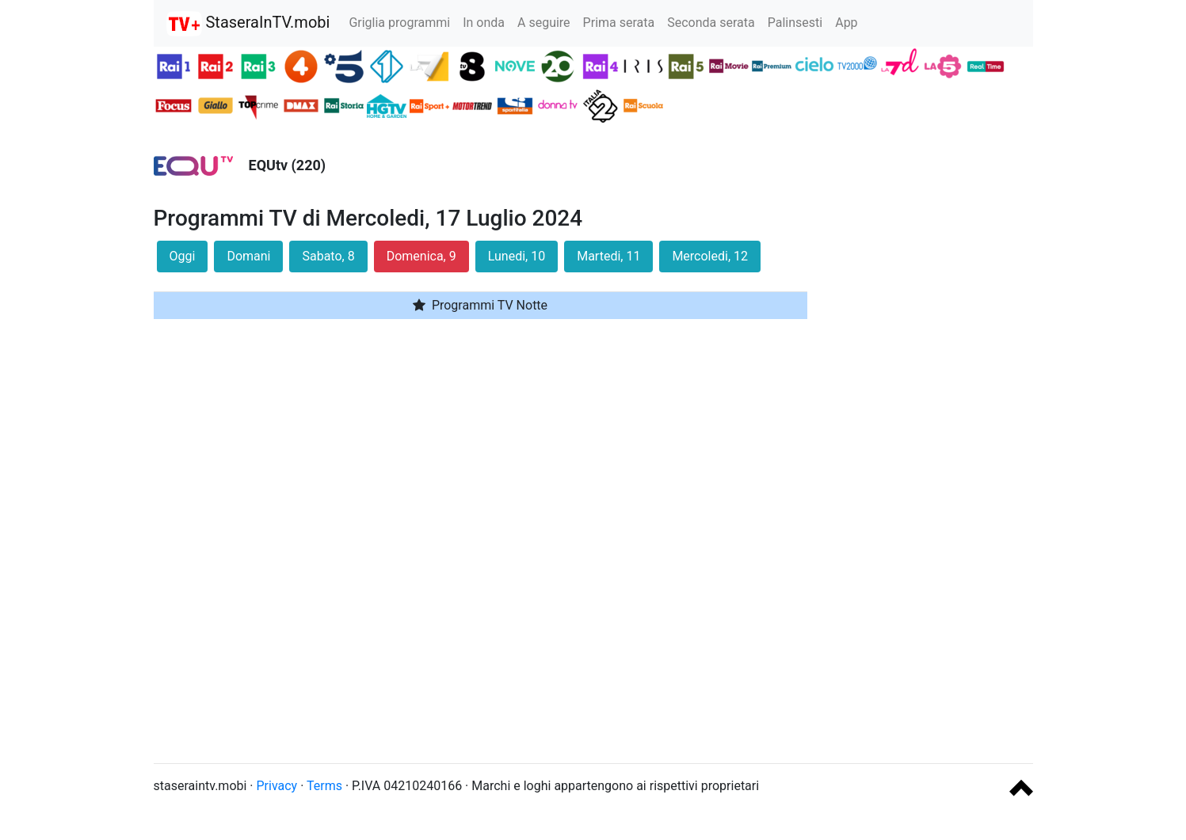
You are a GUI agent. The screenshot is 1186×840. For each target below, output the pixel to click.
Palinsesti (795, 22)
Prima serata (619, 22)
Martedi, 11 (608, 256)
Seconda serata (711, 22)
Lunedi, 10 (516, 256)
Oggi (183, 256)
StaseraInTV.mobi (248, 23)
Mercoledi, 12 (710, 256)
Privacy (277, 785)
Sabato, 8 (328, 256)
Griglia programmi (399, 22)
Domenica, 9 (421, 256)
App (846, 22)
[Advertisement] (932, 513)
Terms (324, 785)
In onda (484, 22)
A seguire (543, 22)
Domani (248, 256)
